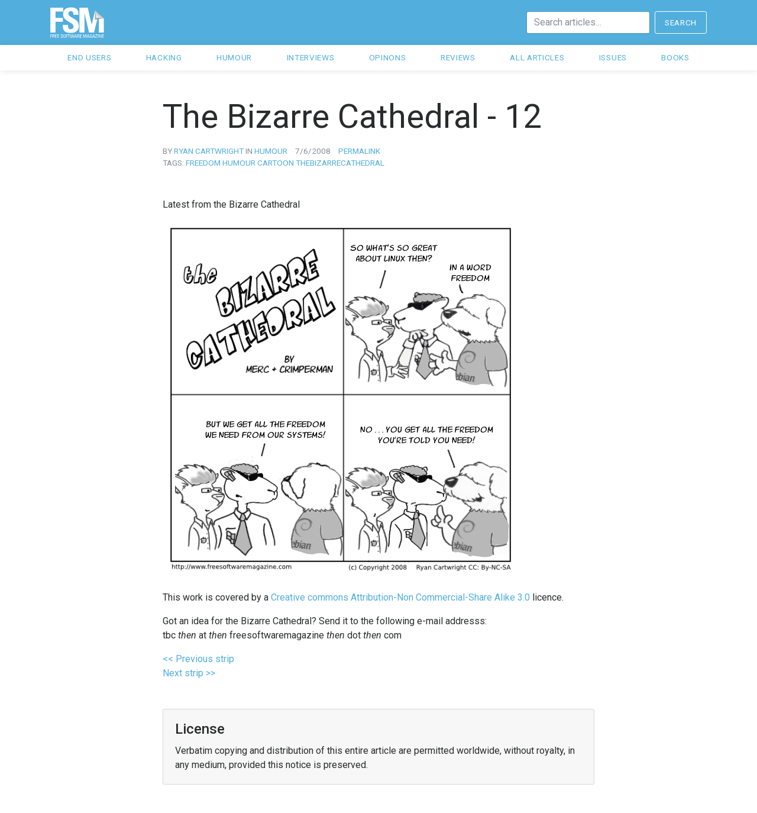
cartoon (275, 162)
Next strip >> (189, 673)
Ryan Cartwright (209, 151)
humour (270, 151)
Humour (234, 57)
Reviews (458, 57)
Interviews (311, 57)
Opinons (387, 57)
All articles (537, 57)
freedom (203, 162)
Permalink (359, 151)
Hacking (164, 57)
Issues (613, 57)
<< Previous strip (198, 658)
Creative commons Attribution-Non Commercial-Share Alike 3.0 (400, 597)
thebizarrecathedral (340, 162)
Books (675, 57)
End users (89, 57)
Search (681, 22)
